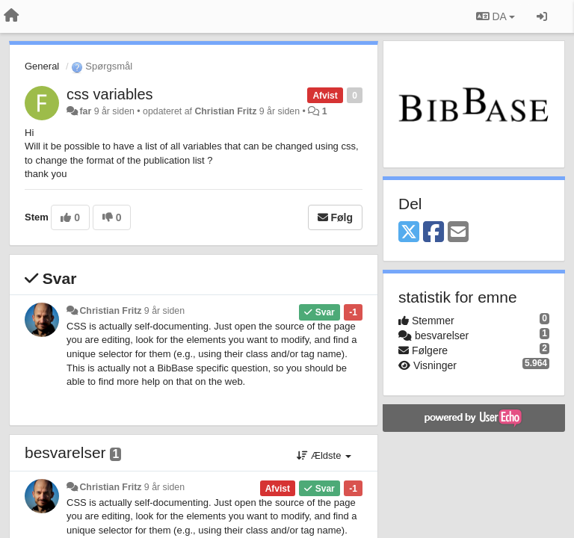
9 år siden (164, 311)
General (42, 66)
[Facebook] (433, 233)
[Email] (458, 233)
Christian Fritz (225, 111)
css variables (110, 94)
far (85, 111)
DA (495, 16)
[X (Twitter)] (408, 233)
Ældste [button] (324, 455)
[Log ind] (541, 16)
